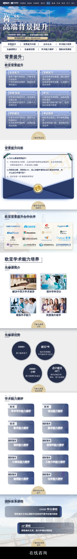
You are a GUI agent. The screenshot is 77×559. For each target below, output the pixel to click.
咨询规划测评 (27, 38)
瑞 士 (73, 3)
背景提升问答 (29, 44)
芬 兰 (68, 3)
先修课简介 (12, 49)
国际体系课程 (65, 49)
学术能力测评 (47, 49)
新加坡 (29, 3)
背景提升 (12, 44)
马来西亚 (36, 3)
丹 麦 (58, 3)
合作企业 (47, 44)
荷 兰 (48, 3)
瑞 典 (63, 3)
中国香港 (23, 3)
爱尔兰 (43, 3)
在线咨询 (38, 553)
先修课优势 (29, 49)
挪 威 (53, 3)
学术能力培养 (65, 44)
